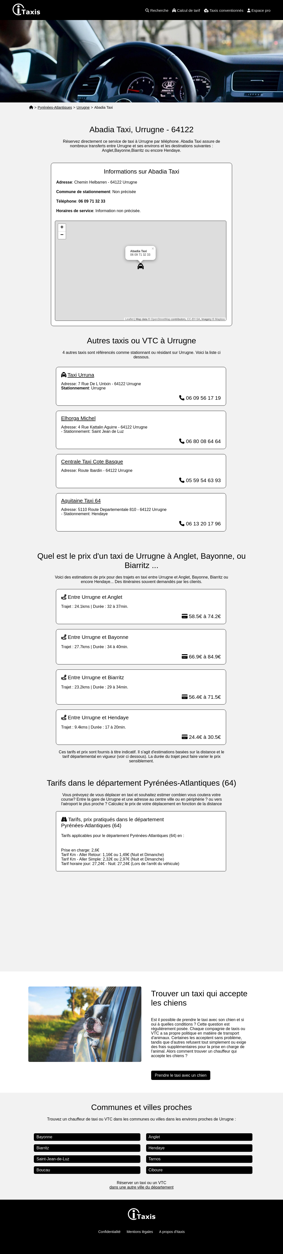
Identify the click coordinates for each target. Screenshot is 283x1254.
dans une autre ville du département (141, 1187)
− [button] (62, 235)
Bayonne (44, 1137)
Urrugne (83, 107)
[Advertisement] (141, 916)
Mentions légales (140, 1232)
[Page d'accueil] (31, 107)
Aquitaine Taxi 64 (81, 500)
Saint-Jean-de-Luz (52, 1159)
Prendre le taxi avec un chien (181, 1075)
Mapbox (220, 319)
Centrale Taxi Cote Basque (92, 461)
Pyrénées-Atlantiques (55, 107)
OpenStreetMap (160, 319)
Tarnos (155, 1159)
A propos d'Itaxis (172, 1232)
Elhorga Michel (78, 418)
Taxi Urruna (80, 375)
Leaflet (129, 319)
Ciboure (156, 1170)
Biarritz (42, 1148)
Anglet (154, 1137)
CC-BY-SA (193, 319)
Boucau (43, 1170)
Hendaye (157, 1148)
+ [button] (62, 227)
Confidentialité (109, 1232)
